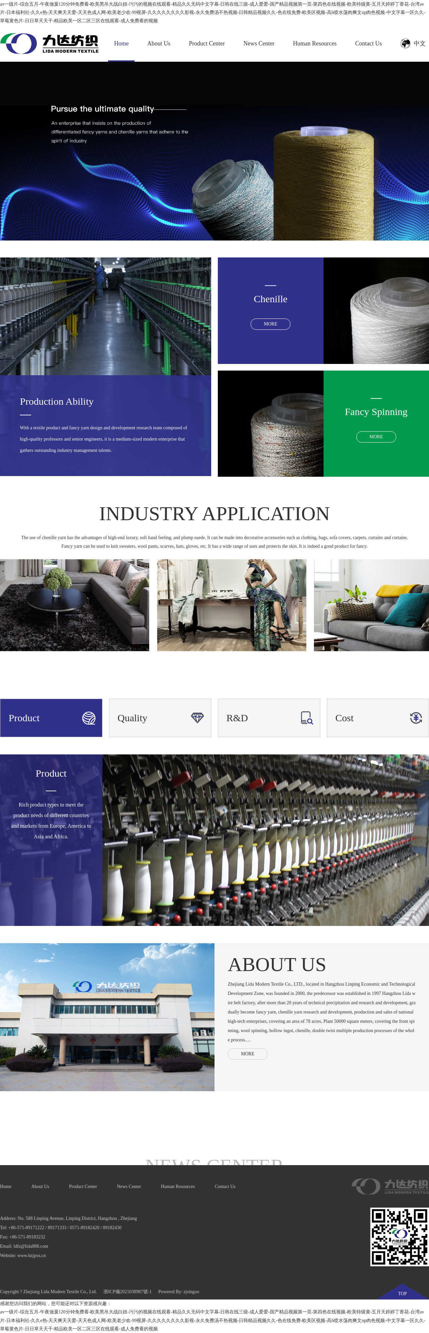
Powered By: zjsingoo (178, 1291)
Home (121, 43)
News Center (258, 43)
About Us (158, 43)
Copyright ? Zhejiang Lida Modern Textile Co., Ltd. (48, 1291)
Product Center (207, 43)
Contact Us (368, 43)
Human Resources (315, 43)
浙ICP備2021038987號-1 (127, 1291)
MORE (247, 1053)
